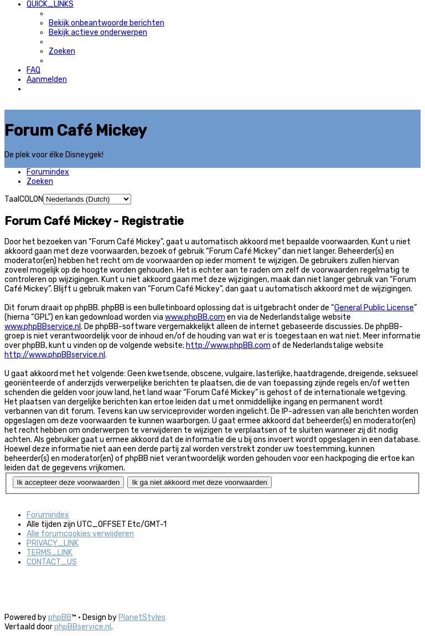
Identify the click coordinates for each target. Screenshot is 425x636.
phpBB (59, 617)
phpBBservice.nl (82, 627)
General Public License (374, 307)
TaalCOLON (23, 199)
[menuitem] (106, 23)
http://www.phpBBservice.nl (54, 355)
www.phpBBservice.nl (42, 326)
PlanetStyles (141, 617)
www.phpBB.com (195, 317)
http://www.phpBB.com (228, 345)
